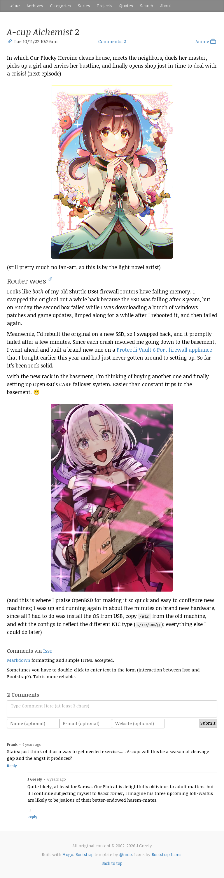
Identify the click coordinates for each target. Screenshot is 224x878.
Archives (35, 5)
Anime (206, 41)
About (165, 5)
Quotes (126, 5)
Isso (47, 650)
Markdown (18, 660)
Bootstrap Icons (166, 854)
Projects (104, 5)
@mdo (125, 854)
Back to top (112, 863)
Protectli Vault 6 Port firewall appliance (164, 349)
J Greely (34, 779)
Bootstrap (85, 854)
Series (84, 5)
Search (146, 5)
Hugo (67, 854)
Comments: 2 (112, 41)
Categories (60, 5)
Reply (12, 765)
